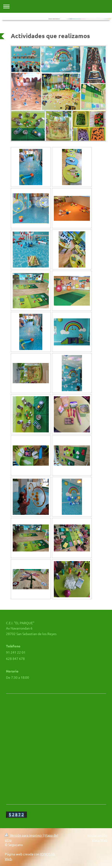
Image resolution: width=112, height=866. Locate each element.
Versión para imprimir (24, 835)
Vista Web (99, 840)
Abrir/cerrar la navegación (56, 6)
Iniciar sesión (97, 835)
